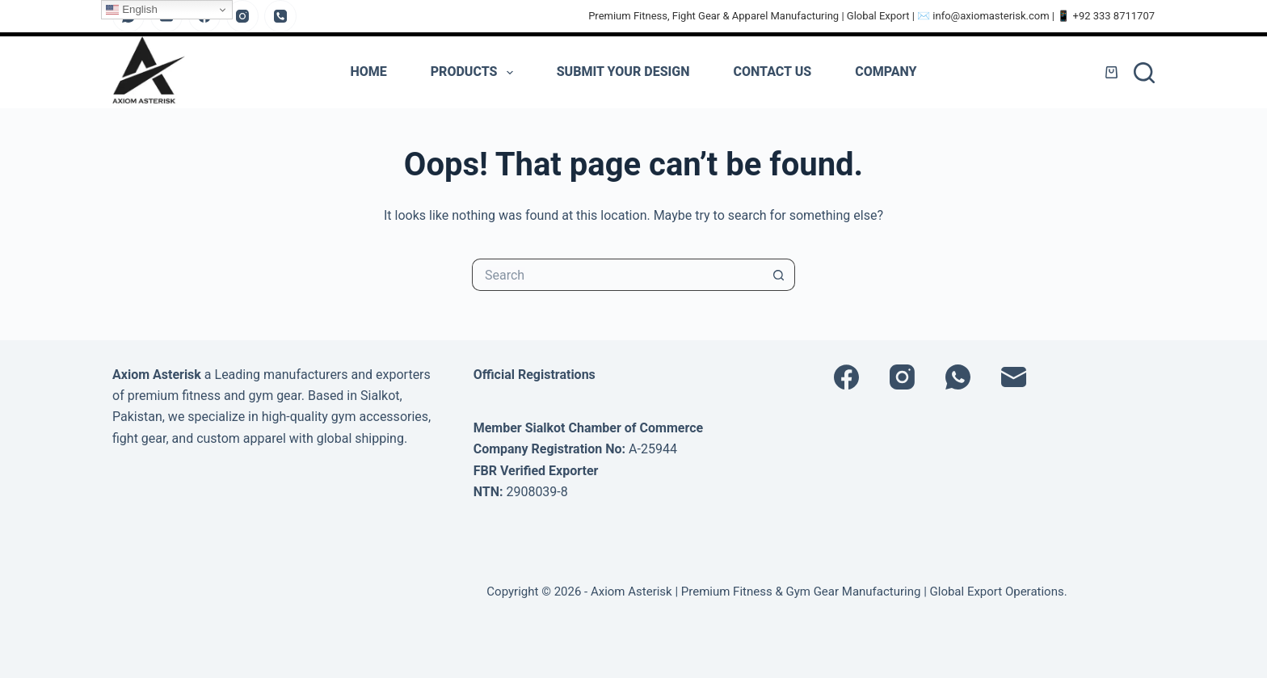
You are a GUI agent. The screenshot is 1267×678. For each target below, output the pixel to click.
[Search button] (779, 275)
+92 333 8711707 (1114, 16)
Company (885, 71)
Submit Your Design (623, 71)
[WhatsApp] (957, 377)
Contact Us (773, 71)
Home (368, 71)
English (131, 9)
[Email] (1013, 377)
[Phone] (280, 16)
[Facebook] (846, 377)
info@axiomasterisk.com (990, 16)
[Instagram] (242, 16)
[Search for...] (617, 275)
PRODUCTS (475, 72)
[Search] (1144, 72)
